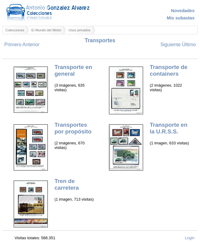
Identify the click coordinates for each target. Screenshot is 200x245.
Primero (12, 44)
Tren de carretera (66, 184)
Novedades (183, 10)
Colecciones (14, 30)
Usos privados (79, 30)
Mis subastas (181, 18)
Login (190, 238)
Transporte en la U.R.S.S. (169, 128)
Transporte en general (73, 70)
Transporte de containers (169, 70)
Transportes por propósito (73, 128)
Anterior (31, 44)
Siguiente (170, 44)
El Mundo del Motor (46, 30)
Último (189, 44)
